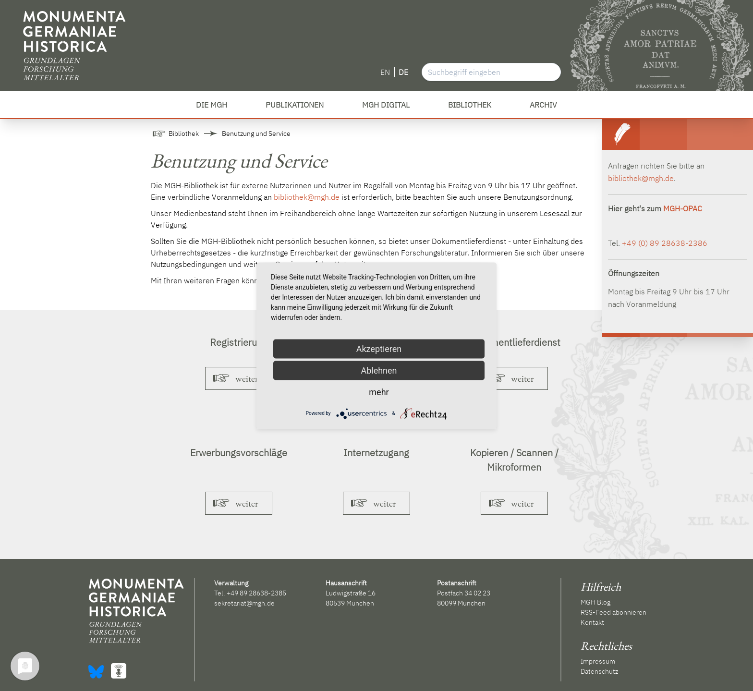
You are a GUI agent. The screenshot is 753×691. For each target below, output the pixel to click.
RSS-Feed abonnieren (613, 612)
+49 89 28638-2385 (256, 593)
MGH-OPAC (682, 208)
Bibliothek (184, 133)
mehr (379, 392)
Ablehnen (379, 370)
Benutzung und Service (256, 133)
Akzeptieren (379, 348)
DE (403, 72)
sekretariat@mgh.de (244, 603)
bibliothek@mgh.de (307, 197)
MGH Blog (595, 602)
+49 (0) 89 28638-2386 (664, 243)
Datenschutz (599, 671)
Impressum (598, 661)
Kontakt (592, 622)
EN (385, 72)
